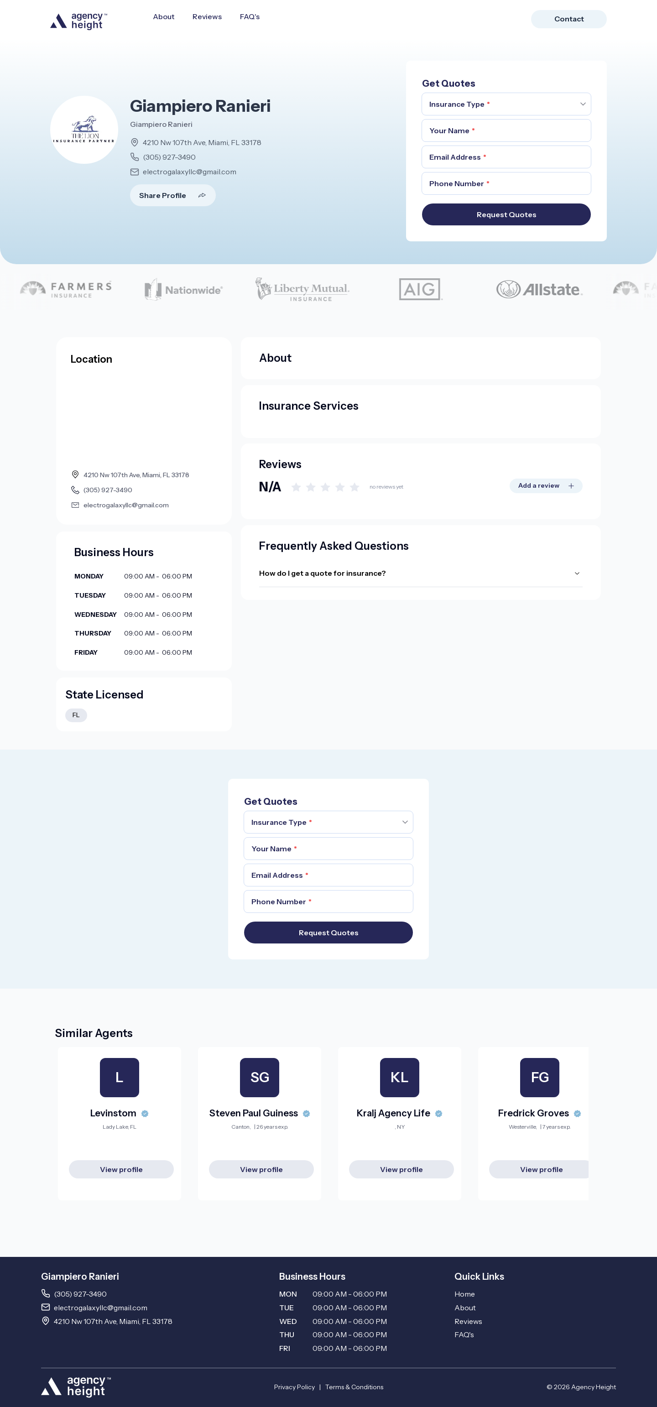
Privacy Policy (294, 1387)
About (163, 16)
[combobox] (506, 104)
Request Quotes (507, 214)
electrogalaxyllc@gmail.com (189, 171)
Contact (569, 18)
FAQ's (250, 16)
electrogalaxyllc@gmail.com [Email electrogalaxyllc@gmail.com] (100, 1307)
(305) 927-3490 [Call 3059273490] (80, 1293)
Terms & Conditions (354, 1387)
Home (464, 1293)
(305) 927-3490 (169, 157)
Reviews (207, 16)
